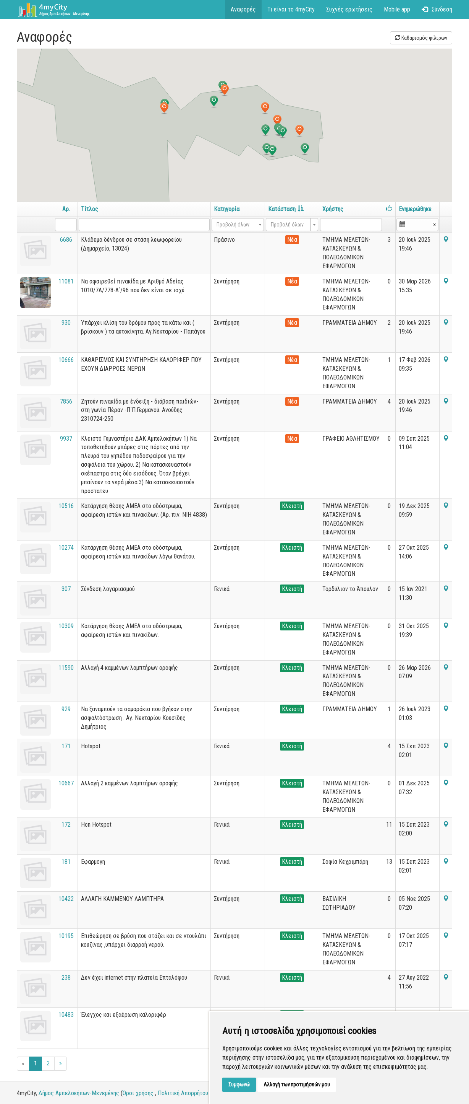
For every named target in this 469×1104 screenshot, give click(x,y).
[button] (224, 90)
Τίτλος (89, 209)
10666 (66, 359)
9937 (66, 438)
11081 (66, 281)
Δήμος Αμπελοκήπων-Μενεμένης (79, 1093)
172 (66, 824)
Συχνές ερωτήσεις (349, 9)
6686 (66, 239)
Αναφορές (243, 9)
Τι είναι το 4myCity (291, 9)
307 (66, 589)
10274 (66, 547)
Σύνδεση (437, 9)
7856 (66, 401)
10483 (66, 1014)
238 (66, 977)
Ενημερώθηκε (415, 209)
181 (66, 861)
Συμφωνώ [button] (239, 1084)
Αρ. (66, 209)
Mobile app (397, 9)
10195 (66, 936)
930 (66, 322)
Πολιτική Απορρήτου (183, 1093)
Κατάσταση (286, 209)
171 (66, 746)
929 (66, 709)
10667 (66, 783)
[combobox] (238, 224)
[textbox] (235, 224)
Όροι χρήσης (138, 1093)
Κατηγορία (226, 209)
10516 (66, 506)
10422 (66, 898)
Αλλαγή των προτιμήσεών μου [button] (297, 1084)
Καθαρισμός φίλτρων (421, 38)
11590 (66, 667)
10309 (66, 626)
